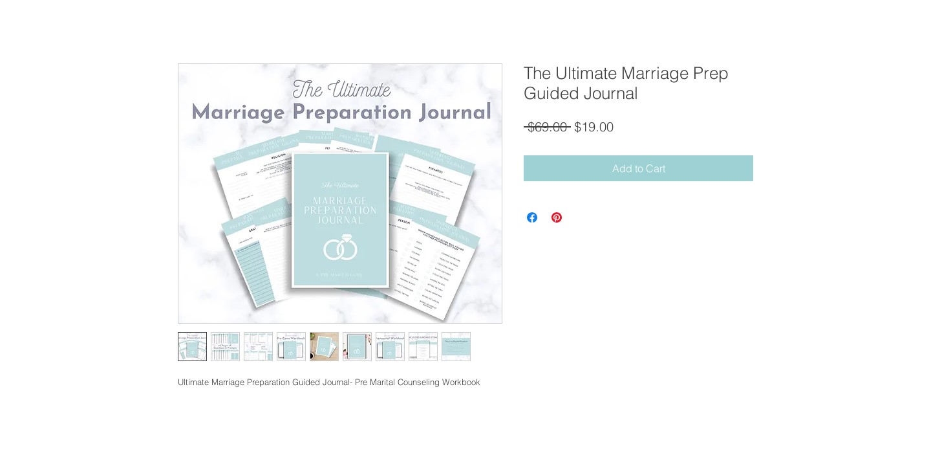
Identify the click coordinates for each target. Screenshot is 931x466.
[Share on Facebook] (532, 217)
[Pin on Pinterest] (556, 217)
